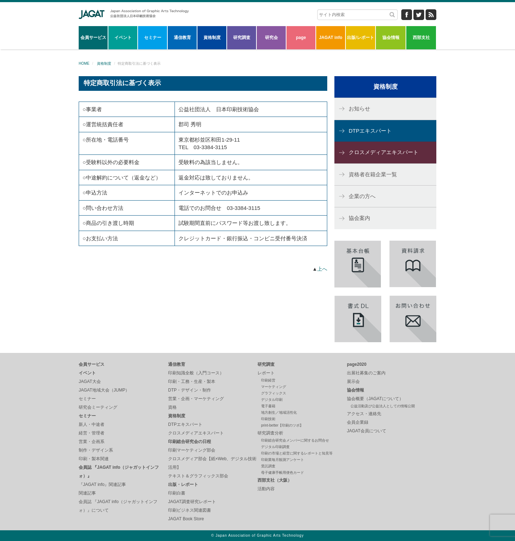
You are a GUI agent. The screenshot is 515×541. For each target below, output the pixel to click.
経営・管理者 (91, 433)
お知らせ (359, 108)
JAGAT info (330, 37)
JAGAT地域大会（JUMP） (104, 390)
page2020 (357, 364)
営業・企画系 (91, 441)
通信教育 (182, 37)
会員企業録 (357, 422)
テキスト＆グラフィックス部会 (198, 475)
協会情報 (390, 37)
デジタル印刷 (272, 400)
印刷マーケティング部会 (191, 450)
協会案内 (359, 218)
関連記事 (87, 493)
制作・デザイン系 (96, 450)
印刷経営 (268, 380)
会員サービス (93, 37)
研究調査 (241, 37)
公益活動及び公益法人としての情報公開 (382, 406)
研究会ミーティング (98, 407)
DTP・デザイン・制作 (189, 390)
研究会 (271, 37)
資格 (172, 407)
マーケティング (273, 387)
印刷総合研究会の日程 (189, 441)
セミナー (152, 37)
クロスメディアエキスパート (383, 152)
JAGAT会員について (366, 430)
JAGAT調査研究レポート (192, 501)
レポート (266, 372)
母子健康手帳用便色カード (282, 472)
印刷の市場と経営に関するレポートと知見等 (297, 453)
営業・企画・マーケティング (196, 398)
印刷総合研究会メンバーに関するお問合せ (295, 440)
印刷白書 (176, 493)
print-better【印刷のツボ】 (282, 425)
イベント (123, 37)
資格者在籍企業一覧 (373, 174)
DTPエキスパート (370, 131)
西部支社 (421, 37)
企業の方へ (362, 196)
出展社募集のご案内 (366, 372)
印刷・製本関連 (94, 458)
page (301, 37)
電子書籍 (268, 406)
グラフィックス (273, 393)
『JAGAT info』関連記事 (102, 484)
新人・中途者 (91, 424)
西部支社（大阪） (275, 480)
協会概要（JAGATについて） (375, 398)
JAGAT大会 (90, 381)
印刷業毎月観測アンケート (282, 460)
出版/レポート (360, 37)
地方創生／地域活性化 (279, 412)
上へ (322, 269)
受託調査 (268, 466)
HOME (84, 63)
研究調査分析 (270, 433)
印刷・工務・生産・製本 (191, 381)
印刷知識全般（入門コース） (196, 372)
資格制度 (212, 37)
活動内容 (266, 488)
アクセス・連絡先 (364, 413)
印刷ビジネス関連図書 (189, 510)
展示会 (353, 381)
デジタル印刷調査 (275, 447)
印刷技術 (268, 419)
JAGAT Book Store (186, 518)
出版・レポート (183, 484)
